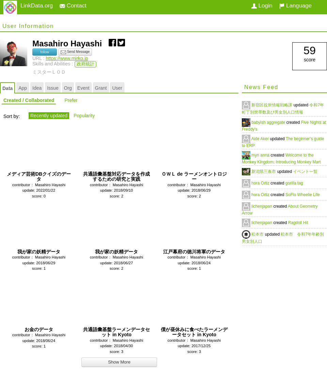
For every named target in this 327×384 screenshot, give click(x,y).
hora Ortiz (260, 183)
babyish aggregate (268, 122)
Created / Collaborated (28, 100)
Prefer (70, 100)
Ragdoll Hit (298, 222)
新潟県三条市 (264, 171)
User (117, 88)
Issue (52, 88)
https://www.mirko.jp (67, 58)
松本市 (258, 234)
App (22, 88)
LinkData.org (36, 5)
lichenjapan (262, 206)
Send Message (75, 52)
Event (83, 88)
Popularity (84, 115)
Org (68, 88)
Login (261, 5)
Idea (37, 88)
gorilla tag (294, 183)
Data (7, 88)
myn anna (260, 155)
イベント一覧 (305, 171)
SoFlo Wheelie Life (302, 194)
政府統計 (85, 64)
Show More (119, 362)
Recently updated (48, 115)
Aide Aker (260, 138)
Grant (101, 88)
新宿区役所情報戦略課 (272, 105)
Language (295, 5)
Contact (73, 5)
